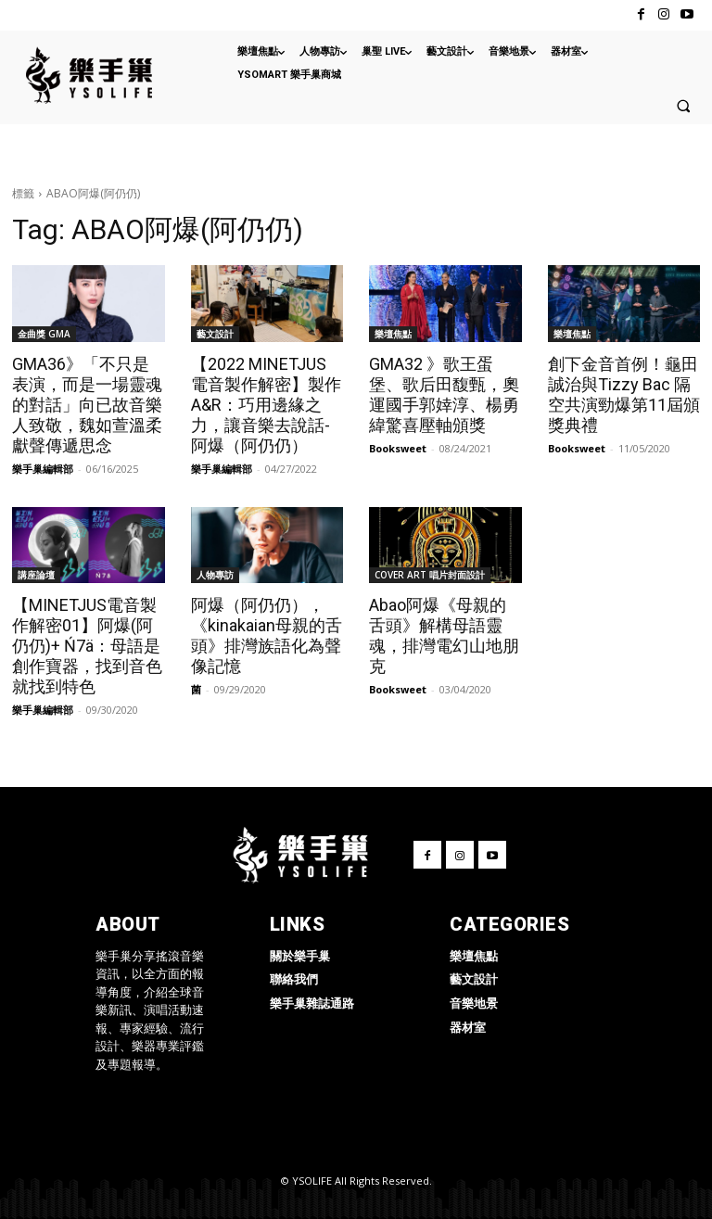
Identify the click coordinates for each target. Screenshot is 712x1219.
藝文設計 (215, 333)
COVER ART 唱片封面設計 (430, 574)
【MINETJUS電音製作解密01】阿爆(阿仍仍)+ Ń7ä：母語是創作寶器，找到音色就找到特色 (87, 645)
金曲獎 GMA (44, 333)
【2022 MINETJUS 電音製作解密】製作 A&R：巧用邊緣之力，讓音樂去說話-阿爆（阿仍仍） (266, 404)
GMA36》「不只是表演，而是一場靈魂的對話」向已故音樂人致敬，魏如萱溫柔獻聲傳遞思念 (87, 404)
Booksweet (397, 448)
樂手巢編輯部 (42, 469)
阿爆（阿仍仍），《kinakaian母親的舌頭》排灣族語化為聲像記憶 (266, 635)
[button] (683, 105)
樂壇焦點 (393, 333)
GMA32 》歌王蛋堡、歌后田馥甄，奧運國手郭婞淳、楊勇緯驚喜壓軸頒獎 (444, 394)
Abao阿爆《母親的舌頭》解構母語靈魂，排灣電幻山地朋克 (444, 635)
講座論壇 (36, 574)
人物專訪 (215, 574)
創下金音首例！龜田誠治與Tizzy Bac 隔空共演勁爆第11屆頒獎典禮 (624, 394)
